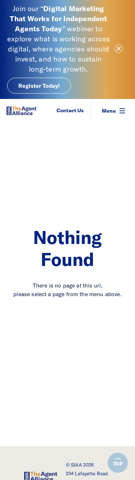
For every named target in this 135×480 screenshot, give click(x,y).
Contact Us (70, 110)
